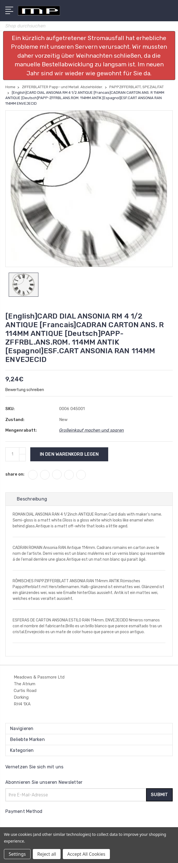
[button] (89, 55)
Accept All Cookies (86, 854)
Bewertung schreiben (24, 389)
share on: (14, 474)
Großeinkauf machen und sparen (91, 430)
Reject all (46, 854)
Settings (17, 854)
